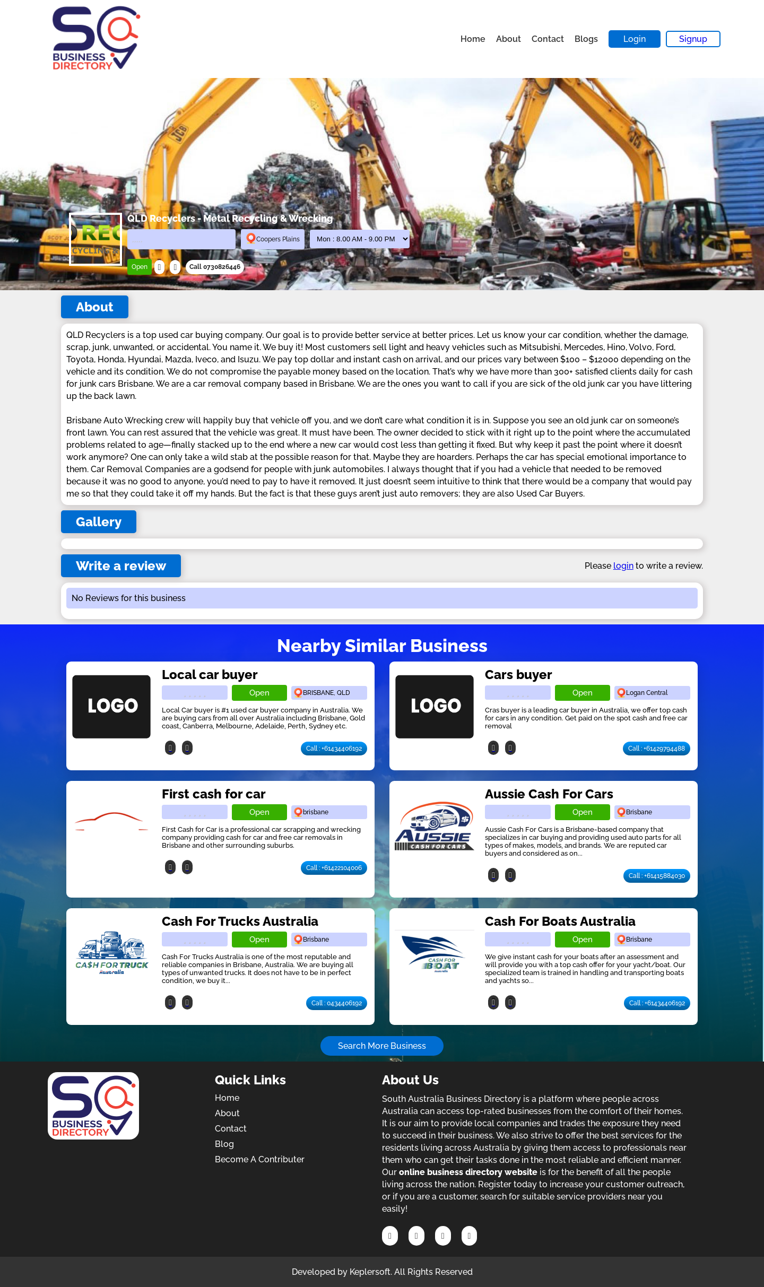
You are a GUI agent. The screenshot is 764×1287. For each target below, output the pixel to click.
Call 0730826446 (214, 267)
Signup (693, 39)
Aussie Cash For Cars (549, 794)
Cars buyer (518, 674)
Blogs (586, 39)
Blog (224, 1144)
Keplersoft (370, 1272)
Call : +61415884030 (657, 876)
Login (634, 39)
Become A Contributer (260, 1159)
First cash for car (214, 794)
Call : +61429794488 (656, 748)
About (508, 39)
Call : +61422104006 (334, 868)
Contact (548, 39)
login (623, 566)
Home (473, 39)
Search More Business (382, 1046)
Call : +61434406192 (334, 748)
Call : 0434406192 (336, 1003)
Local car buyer (210, 674)
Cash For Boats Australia (560, 921)
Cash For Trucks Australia (240, 921)
